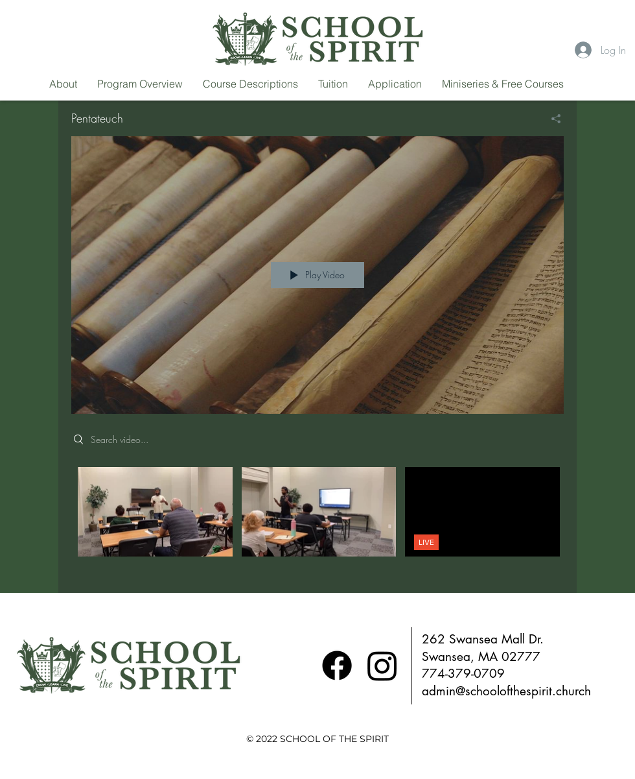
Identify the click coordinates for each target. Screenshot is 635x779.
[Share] (551, 118)
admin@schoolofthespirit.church (506, 691)
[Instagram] (382, 665)
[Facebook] (337, 665)
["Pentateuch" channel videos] (317, 520)
